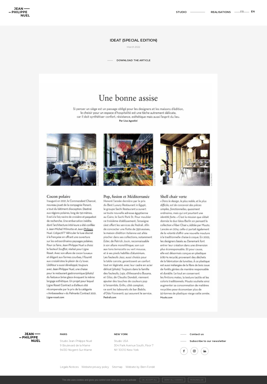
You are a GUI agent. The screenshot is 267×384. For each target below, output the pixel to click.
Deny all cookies (173, 380)
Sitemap (117, 367)
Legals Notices (69, 367)
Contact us (197, 334)
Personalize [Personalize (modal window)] (197, 380)
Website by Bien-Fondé (140, 367)
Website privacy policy (95, 367)
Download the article (133, 60)
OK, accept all (149, 380)
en (253, 11)
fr (242, 11)
